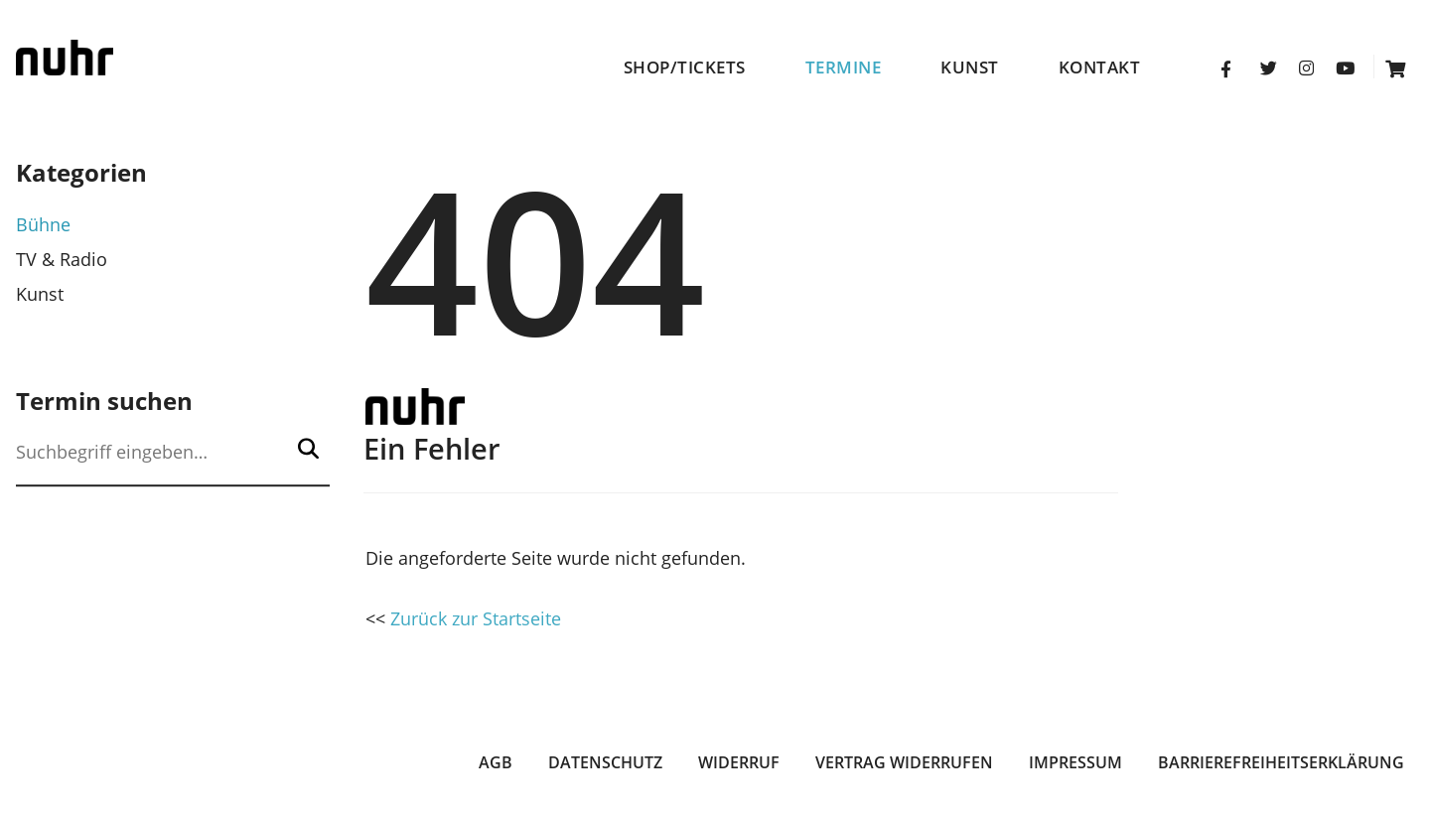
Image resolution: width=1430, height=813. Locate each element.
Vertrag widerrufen (904, 762)
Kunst (969, 67)
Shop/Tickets (685, 67)
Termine (843, 67)
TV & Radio (61, 259)
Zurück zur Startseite (475, 618)
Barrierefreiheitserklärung (1281, 762)
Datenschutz (605, 762)
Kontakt (1100, 67)
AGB (495, 762)
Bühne (43, 224)
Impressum (1075, 762)
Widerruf (739, 762)
